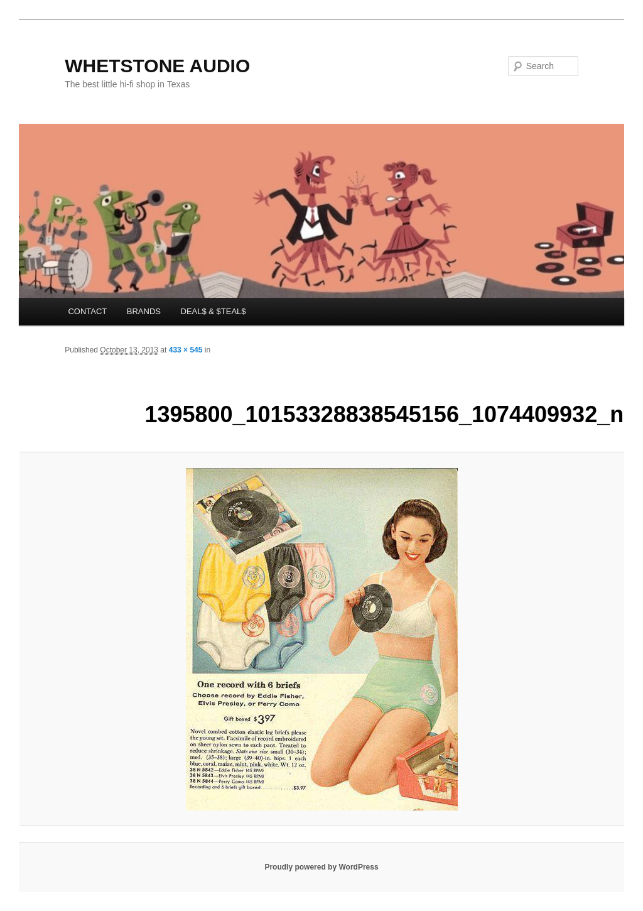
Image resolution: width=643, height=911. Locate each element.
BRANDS (144, 311)
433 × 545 (186, 350)
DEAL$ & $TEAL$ (213, 311)
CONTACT (87, 311)
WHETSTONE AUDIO (157, 65)
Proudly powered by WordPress (321, 867)
